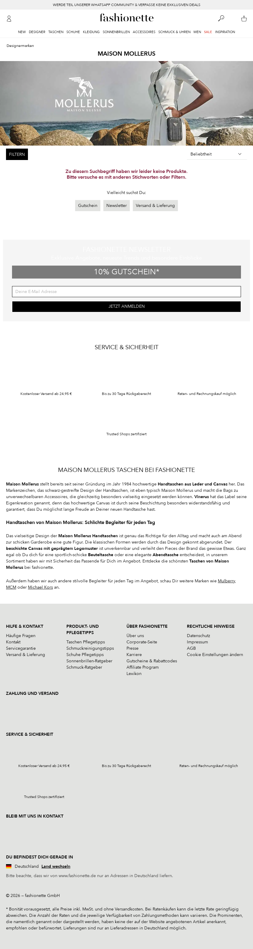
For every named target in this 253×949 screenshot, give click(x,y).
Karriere (134, 655)
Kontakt (13, 642)
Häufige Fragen (20, 636)
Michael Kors (40, 587)
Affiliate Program (142, 667)
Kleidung (91, 32)
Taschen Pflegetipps (85, 642)
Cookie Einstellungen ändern (215, 655)
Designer (37, 32)
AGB (191, 648)
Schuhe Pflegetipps (85, 655)
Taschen (55, 32)
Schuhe (73, 32)
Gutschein (87, 205)
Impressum (197, 642)
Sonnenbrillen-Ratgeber (89, 661)
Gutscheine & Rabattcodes (151, 661)
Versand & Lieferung (155, 205)
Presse (132, 648)
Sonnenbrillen (116, 32)
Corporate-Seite (141, 642)
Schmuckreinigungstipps (90, 648)
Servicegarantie (21, 648)
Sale (208, 32)
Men (197, 32)
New (22, 32)
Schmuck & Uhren (174, 32)
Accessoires (144, 32)
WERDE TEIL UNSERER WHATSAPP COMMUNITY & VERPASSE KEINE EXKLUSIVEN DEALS (126, 4)
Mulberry (226, 581)
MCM (11, 587)
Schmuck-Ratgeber (84, 667)
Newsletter (116, 205)
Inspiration (225, 32)
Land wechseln (55, 866)
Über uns (135, 636)
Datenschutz (198, 636)
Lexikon (134, 673)
